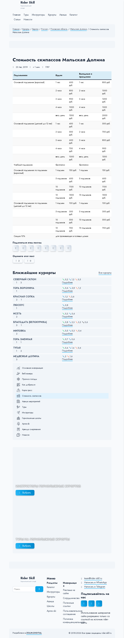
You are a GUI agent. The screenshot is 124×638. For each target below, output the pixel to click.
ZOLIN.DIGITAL (34, 633)
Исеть (17, 313)
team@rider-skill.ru (93, 578)
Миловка (19, 330)
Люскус (18, 305)
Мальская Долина (78, 29)
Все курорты (105, 272)
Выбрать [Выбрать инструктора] (26, 492)
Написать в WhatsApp (95, 582)
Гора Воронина (23, 288)
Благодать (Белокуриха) (30, 322)
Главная (16, 29)
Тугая (17, 347)
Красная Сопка (24, 296)
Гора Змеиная (22, 339)
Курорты (25, 29)
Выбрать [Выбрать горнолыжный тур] (26, 545)
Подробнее (67, 282)
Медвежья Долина (26, 356)
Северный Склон (24, 279)
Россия (44, 29)
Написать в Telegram (94, 586)
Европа (35, 29)
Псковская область (59, 29)
